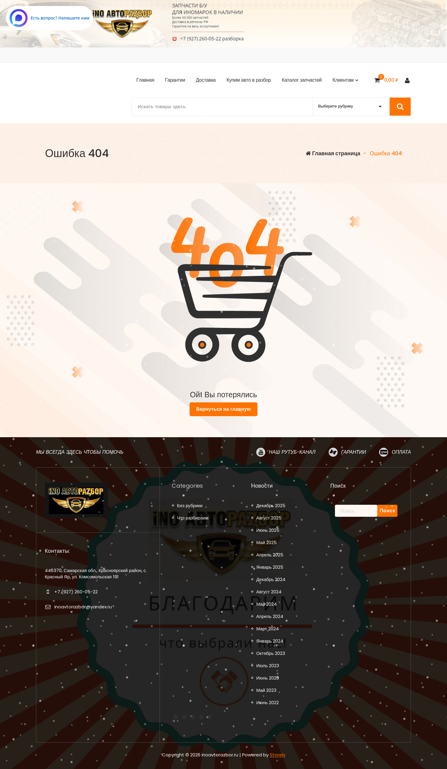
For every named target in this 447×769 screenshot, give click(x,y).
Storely (277, 754)
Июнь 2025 (267, 530)
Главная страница (333, 153)
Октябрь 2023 (270, 653)
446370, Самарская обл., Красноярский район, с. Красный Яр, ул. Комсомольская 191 (96, 573)
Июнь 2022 (267, 702)
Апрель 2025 (269, 555)
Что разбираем (192, 518)
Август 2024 (268, 592)
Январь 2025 (269, 567)
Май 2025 (266, 542)
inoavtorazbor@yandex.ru (83, 607)
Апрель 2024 (269, 616)
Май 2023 (266, 690)
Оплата (401, 451)
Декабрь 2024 (270, 579)
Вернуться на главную (223, 409)
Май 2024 (266, 604)
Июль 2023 (267, 665)
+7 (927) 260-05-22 (76, 591)
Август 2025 (268, 518)
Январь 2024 (269, 641)
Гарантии (353, 451)
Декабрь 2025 (270, 505)
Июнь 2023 (267, 678)
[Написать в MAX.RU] (49, 18)
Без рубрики (189, 505)
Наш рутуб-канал (292, 451)
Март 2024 (267, 628)
